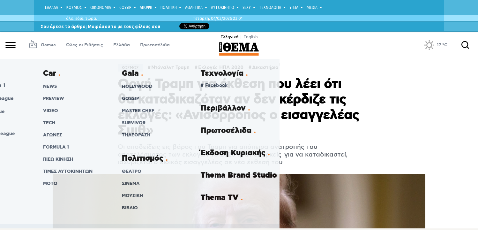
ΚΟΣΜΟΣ (74, 7)
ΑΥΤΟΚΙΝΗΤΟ (222, 7)
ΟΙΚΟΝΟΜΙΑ (100, 7)
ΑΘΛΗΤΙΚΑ (194, 7)
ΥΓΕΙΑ (293, 7)
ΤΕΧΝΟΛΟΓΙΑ (270, 7)
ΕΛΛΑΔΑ (51, 7)
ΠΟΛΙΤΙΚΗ (169, 7)
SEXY (247, 7)
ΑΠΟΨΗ (146, 7)
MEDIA (312, 7)
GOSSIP (125, 7)
